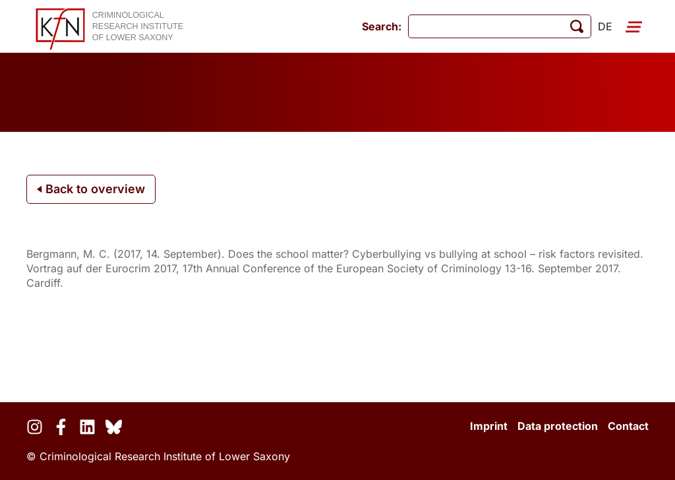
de (605, 26)
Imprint (489, 426)
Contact (628, 426)
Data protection (557, 426)
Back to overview (91, 189)
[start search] (577, 26)
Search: (381, 26)
